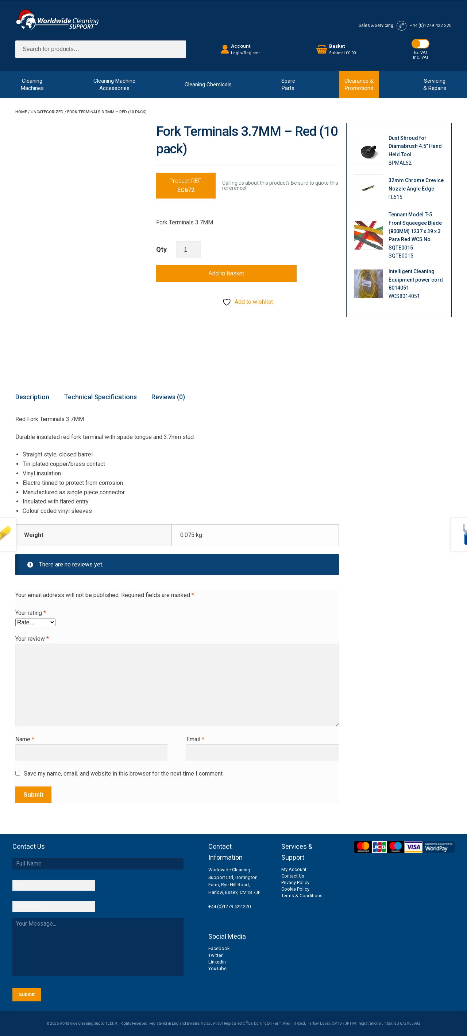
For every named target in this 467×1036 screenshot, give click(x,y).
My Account (293, 869)
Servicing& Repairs (434, 84)
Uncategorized (47, 112)
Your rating (30, 612)
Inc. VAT (421, 57)
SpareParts (288, 84)
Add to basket (226, 273)
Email (195, 739)
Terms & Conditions (302, 895)
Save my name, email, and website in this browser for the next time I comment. (124, 773)
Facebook (218, 948)
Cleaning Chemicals (208, 84)
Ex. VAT (421, 52)
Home (21, 112)
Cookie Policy (295, 889)
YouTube (217, 968)
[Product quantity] (188, 250)
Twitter (215, 955)
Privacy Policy (295, 882)
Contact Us (292, 876)
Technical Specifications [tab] (100, 397)
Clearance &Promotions (359, 84)
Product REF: (185, 185)
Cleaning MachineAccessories (114, 84)
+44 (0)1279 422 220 (229, 906)
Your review (32, 638)
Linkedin (217, 962)
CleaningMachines (32, 84)
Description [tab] (32, 397)
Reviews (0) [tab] (168, 397)
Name (24, 739)
